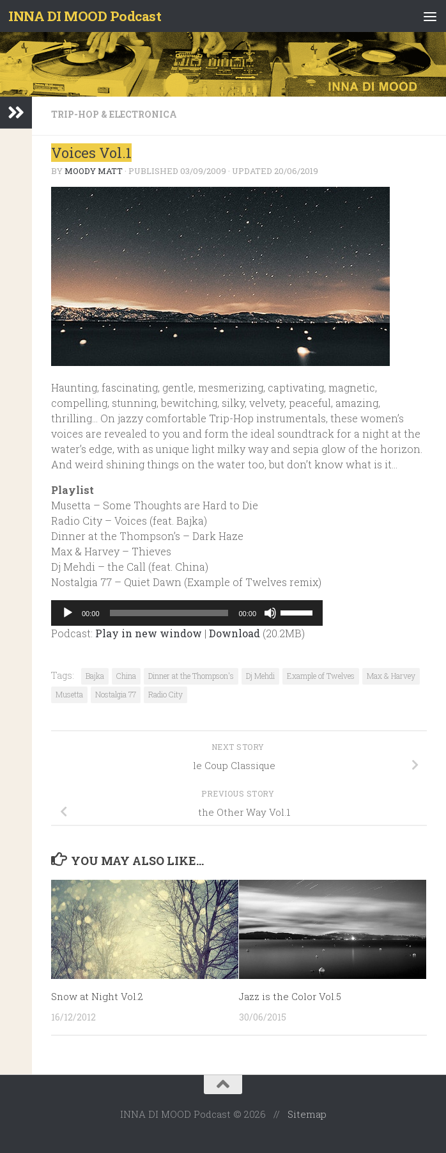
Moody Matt (94, 171)
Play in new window (148, 633)
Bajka (95, 676)
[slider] (169, 613)
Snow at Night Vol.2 (97, 996)
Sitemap (307, 1114)
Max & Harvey (391, 676)
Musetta (69, 694)
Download (234, 633)
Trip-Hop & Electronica (114, 114)
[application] (187, 613)
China (126, 676)
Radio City (165, 694)
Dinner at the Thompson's (191, 676)
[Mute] (270, 613)
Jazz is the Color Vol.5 (290, 996)
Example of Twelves (321, 676)
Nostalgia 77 (115, 694)
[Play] (67, 613)
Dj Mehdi (260, 676)
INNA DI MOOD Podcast (84, 16)
